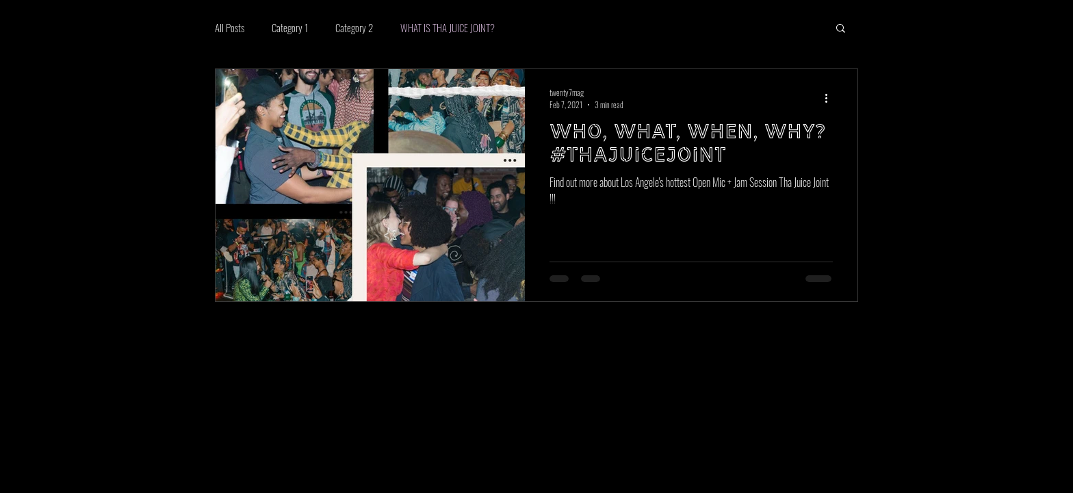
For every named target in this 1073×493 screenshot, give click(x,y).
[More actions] (831, 98)
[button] (840, 29)
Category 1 (290, 27)
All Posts (229, 27)
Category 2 (354, 27)
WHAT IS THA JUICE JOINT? (447, 27)
